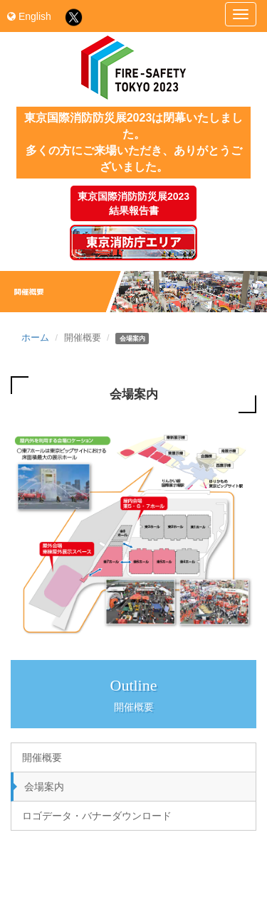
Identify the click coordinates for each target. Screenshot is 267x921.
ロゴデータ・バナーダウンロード (97, 815)
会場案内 (44, 786)
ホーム (35, 338)
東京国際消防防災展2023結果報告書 (133, 203)
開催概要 (42, 757)
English (29, 16)
